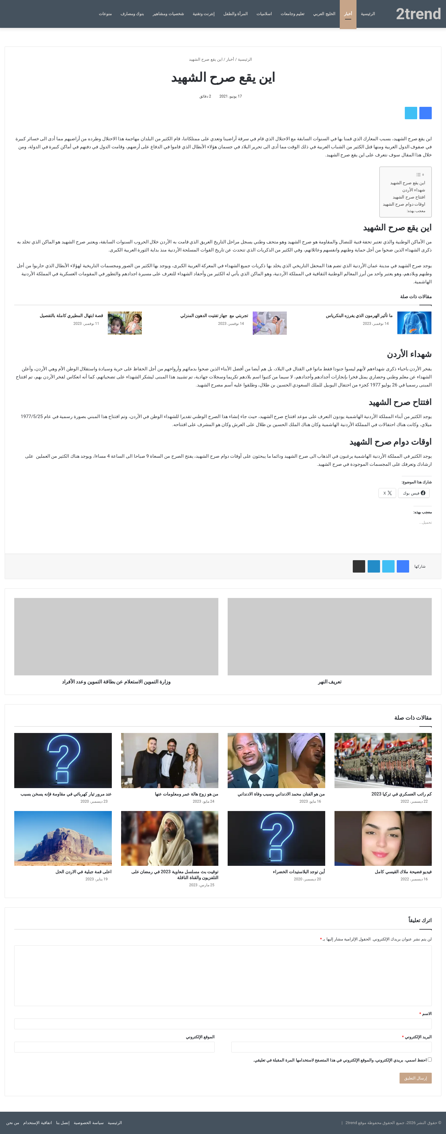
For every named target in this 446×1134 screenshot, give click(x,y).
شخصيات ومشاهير (168, 13)
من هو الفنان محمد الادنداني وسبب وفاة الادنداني (281, 794)
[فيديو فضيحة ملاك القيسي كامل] (383, 838)
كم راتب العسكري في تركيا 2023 (402, 794)
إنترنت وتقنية (204, 13)
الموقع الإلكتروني (200, 1037)
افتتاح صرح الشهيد (409, 196)
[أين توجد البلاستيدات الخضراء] (276, 838)
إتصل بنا (63, 1122)
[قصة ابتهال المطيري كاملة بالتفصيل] (125, 323)
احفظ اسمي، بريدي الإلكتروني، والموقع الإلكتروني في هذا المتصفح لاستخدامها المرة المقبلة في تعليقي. (340, 1060)
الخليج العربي (324, 13)
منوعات (105, 13)
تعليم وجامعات (292, 13)
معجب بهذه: (416, 211)
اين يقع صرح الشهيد (407, 182)
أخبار (348, 13)
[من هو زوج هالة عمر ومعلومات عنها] (170, 760)
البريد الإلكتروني (417, 1037)
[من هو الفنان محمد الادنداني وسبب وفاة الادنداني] (276, 760)
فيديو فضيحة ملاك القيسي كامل (403, 871)
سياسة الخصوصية (88, 1122)
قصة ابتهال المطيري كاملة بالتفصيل (71, 315)
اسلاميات (264, 13)
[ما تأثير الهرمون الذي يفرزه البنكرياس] (414, 323)
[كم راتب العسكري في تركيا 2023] (383, 760)
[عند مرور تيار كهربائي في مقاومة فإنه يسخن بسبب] (63, 760)
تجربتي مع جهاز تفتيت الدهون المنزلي (214, 315)
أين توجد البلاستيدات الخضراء (299, 871)
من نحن (12, 1122)
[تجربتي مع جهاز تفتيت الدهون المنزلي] (270, 323)
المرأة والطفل (235, 13)
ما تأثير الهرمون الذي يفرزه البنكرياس (359, 315)
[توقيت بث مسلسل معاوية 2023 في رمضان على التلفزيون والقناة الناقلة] (170, 838)
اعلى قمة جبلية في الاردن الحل (83, 871)
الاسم (425, 1013)
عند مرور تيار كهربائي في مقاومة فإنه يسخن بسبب (66, 794)
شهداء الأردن (413, 189)
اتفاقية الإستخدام (37, 1122)
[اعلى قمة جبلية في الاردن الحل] (63, 838)
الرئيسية (368, 13)
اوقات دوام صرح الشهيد (404, 204)
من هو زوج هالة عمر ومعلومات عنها (186, 794)
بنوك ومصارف (132, 13)
